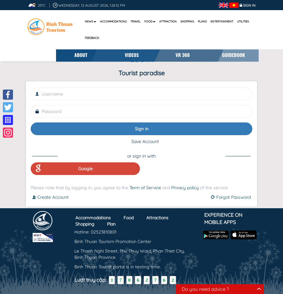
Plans (202, 21)
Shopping (187, 21)
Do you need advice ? (205, 289)
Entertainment (222, 21)
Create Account (50, 197)
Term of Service (145, 188)
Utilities (243, 21)
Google (64, 168)
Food (149, 21)
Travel (135, 21)
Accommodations (113, 21)
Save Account (145, 141)
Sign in (249, 5)
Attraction (168, 21)
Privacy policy (185, 188)
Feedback (92, 38)
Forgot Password (231, 197)
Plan (111, 224)
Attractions (157, 217)
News (90, 21)
